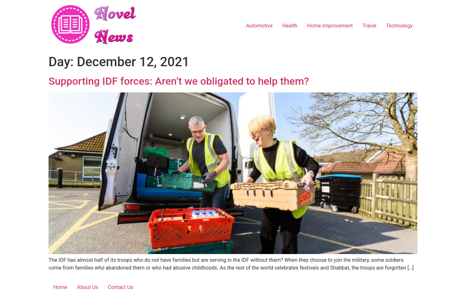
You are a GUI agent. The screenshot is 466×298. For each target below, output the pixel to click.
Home (60, 287)
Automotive (259, 26)
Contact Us (120, 287)
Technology (399, 26)
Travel (369, 26)
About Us (87, 287)
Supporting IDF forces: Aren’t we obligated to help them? (180, 81)
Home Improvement (330, 26)
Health (289, 26)
